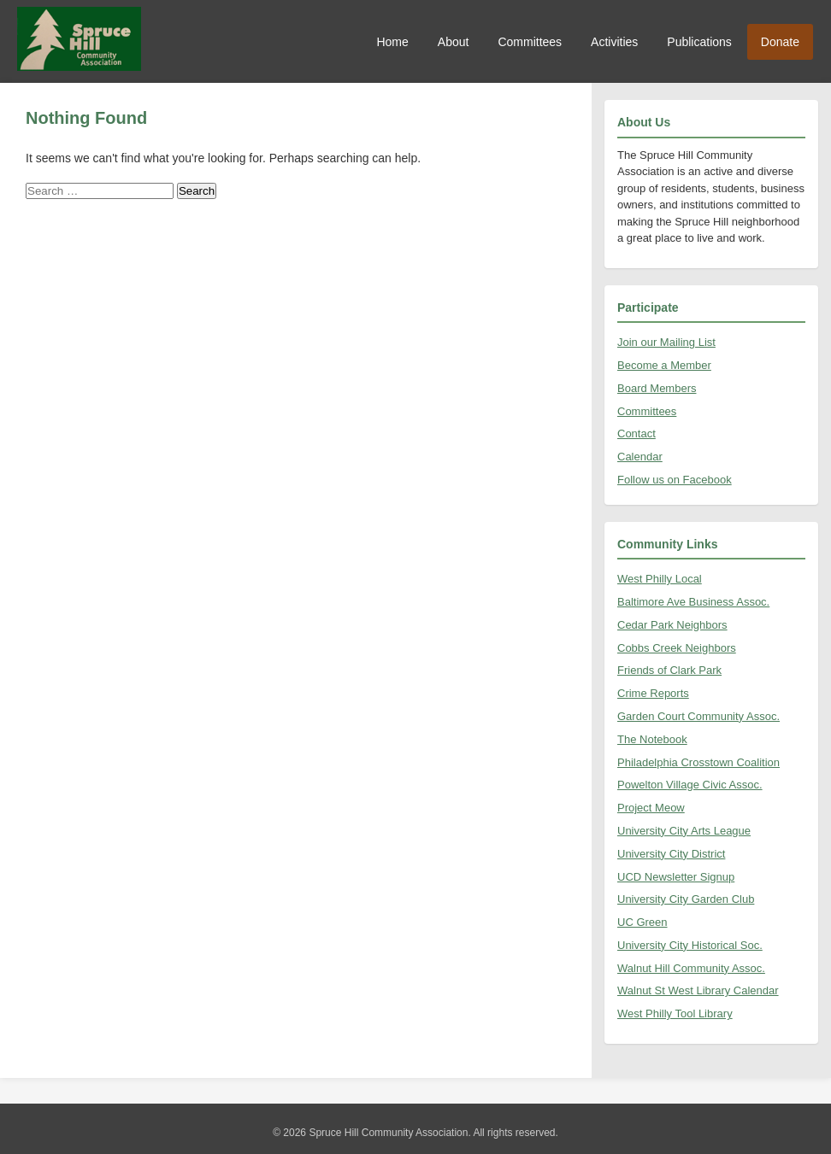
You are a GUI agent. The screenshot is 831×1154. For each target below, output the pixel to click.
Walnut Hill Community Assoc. (691, 968)
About (453, 42)
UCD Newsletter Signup (675, 876)
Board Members (656, 388)
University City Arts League (684, 830)
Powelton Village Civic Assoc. (690, 784)
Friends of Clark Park (669, 670)
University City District (671, 853)
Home (392, 42)
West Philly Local (659, 578)
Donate (780, 42)
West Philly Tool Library (675, 1013)
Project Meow (651, 807)
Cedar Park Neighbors (672, 624)
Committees (530, 42)
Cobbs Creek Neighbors (676, 647)
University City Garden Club (685, 899)
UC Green (642, 922)
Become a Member (664, 365)
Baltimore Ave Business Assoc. (693, 601)
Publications (699, 42)
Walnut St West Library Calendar (698, 990)
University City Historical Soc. (690, 945)
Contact (636, 433)
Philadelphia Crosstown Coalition (698, 762)
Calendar (640, 456)
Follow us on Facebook (674, 479)
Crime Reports (653, 693)
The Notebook (652, 739)
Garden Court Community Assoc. (698, 716)
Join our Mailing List (666, 342)
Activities (614, 42)
